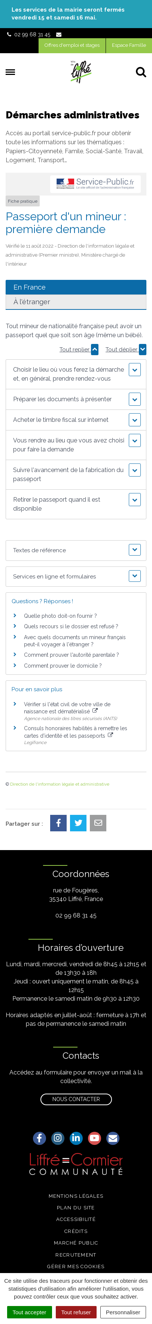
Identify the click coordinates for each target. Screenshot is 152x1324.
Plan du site (76, 1207)
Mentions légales (76, 1196)
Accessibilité (76, 1219)
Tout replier (79, 349)
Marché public (76, 1243)
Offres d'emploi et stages (72, 45)
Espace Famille (129, 45)
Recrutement (75, 1255)
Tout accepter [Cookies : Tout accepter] (29, 1312)
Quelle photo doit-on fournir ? (60, 616)
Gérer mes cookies (75, 1266)
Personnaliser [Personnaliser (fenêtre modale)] (123, 1312)
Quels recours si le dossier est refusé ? (71, 626)
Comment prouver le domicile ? (63, 666)
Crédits (76, 1231)
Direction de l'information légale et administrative (59, 784)
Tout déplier (126, 349)
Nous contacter (76, 1099)
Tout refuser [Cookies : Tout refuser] (76, 1312)
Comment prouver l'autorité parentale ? (71, 655)
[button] (76, 374)
